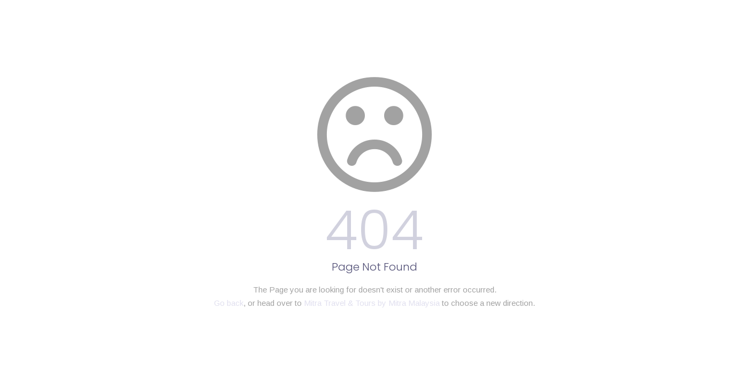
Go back (228, 302)
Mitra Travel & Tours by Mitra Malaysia (372, 302)
